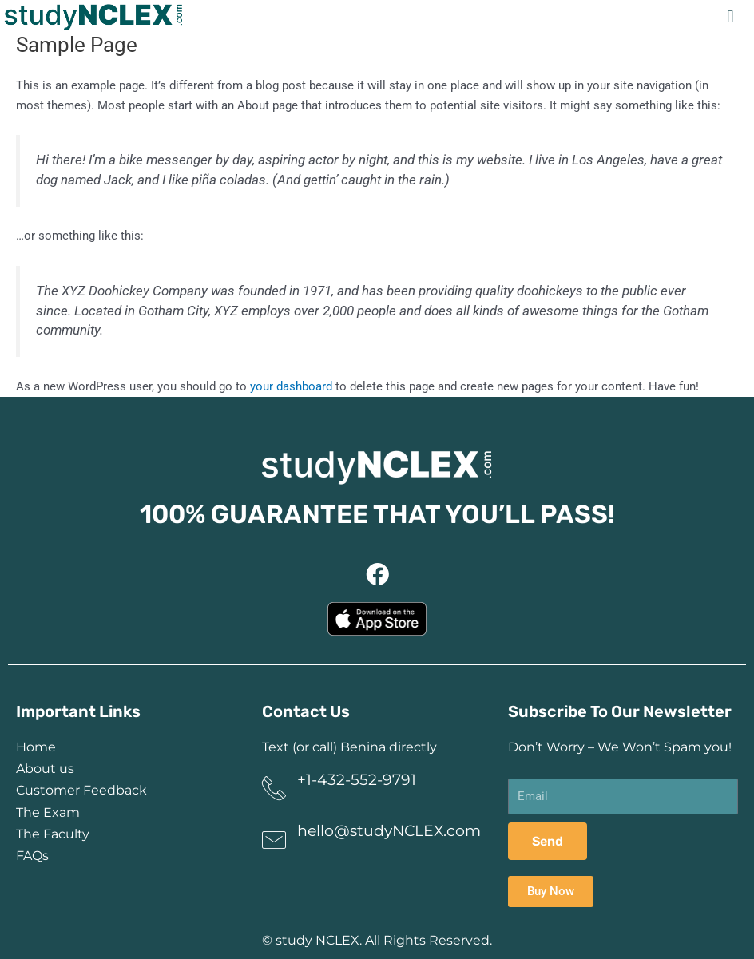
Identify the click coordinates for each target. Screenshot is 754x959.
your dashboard (291, 386)
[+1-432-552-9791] (274, 788)
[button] (730, 16)
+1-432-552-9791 (356, 780)
